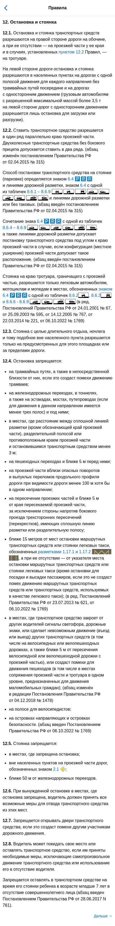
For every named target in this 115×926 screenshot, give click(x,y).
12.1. (7, 33)
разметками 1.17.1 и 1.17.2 (74, 552)
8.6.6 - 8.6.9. (40, 301)
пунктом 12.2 (71, 52)
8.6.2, (79, 295)
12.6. (7, 791)
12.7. (7, 820)
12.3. (7, 331)
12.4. (7, 361)
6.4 (80, 179)
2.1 (59, 769)
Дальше (101, 916)
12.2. (7, 130)
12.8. (7, 844)
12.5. (7, 743)
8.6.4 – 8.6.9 (49, 227)
